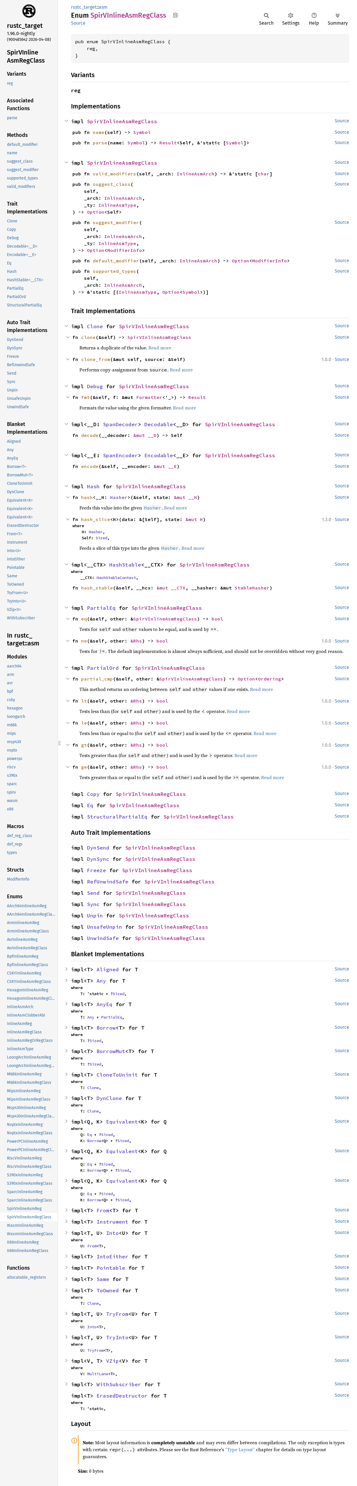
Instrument (112, 1221)
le (84, 723)
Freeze (96, 870)
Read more (159, 347)
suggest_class (111, 184)
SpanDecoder (120, 424)
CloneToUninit (117, 1074)
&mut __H (185, 497)
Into (112, 1233)
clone (88, 337)
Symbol (142, 132)
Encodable (158, 455)
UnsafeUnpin (104, 926)
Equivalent (122, 1121)
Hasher (119, 497)
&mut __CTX (170, 588)
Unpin (95, 915)
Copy (93, 794)
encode (90, 466)
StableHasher (252, 588)
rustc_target (83, 7)
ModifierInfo (124, 250)
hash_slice (95, 519)
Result (168, 143)
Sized (101, 537)
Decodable (158, 424)
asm (103, 7)
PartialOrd (103, 668)
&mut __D (144, 435)
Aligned (107, 969)
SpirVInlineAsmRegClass (122, 121)
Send (93, 893)
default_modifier (116, 261)
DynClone (109, 1098)
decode (90, 435)
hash (87, 497)
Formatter (149, 397)
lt (84, 701)
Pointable (110, 1267)
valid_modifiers (114, 174)
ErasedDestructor (121, 1395)
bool (217, 619)
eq (84, 619)
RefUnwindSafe (107, 881)
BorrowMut (110, 1051)
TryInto (117, 1337)
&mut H (194, 519)
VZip (112, 1361)
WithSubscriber (118, 1384)
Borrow (106, 1027)
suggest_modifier (116, 222)
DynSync (98, 859)
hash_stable (97, 588)
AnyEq (104, 1004)
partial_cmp (97, 679)
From (102, 1210)
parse (100, 143)
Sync (93, 904)
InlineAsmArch (195, 174)
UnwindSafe (103, 938)
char (263, 174)
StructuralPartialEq (117, 816)
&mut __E (165, 466)
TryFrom (117, 1314)
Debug (95, 386)
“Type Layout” (240, 1449)
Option (95, 212)
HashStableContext (116, 577)
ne (84, 641)
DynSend (98, 847)
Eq (90, 805)
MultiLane (97, 1373)
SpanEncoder (120, 455)
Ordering (269, 679)
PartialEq (101, 608)
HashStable (125, 564)
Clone (95, 326)
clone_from (95, 359)
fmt (85, 397)
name (98, 132)
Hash (93, 486)
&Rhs (136, 641)
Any (101, 980)
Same (102, 1279)
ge (84, 767)
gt (84, 745)
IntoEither (112, 1256)
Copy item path (175, 15)
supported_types (114, 271)
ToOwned (107, 1290)
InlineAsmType (117, 205)
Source (78, 23)
